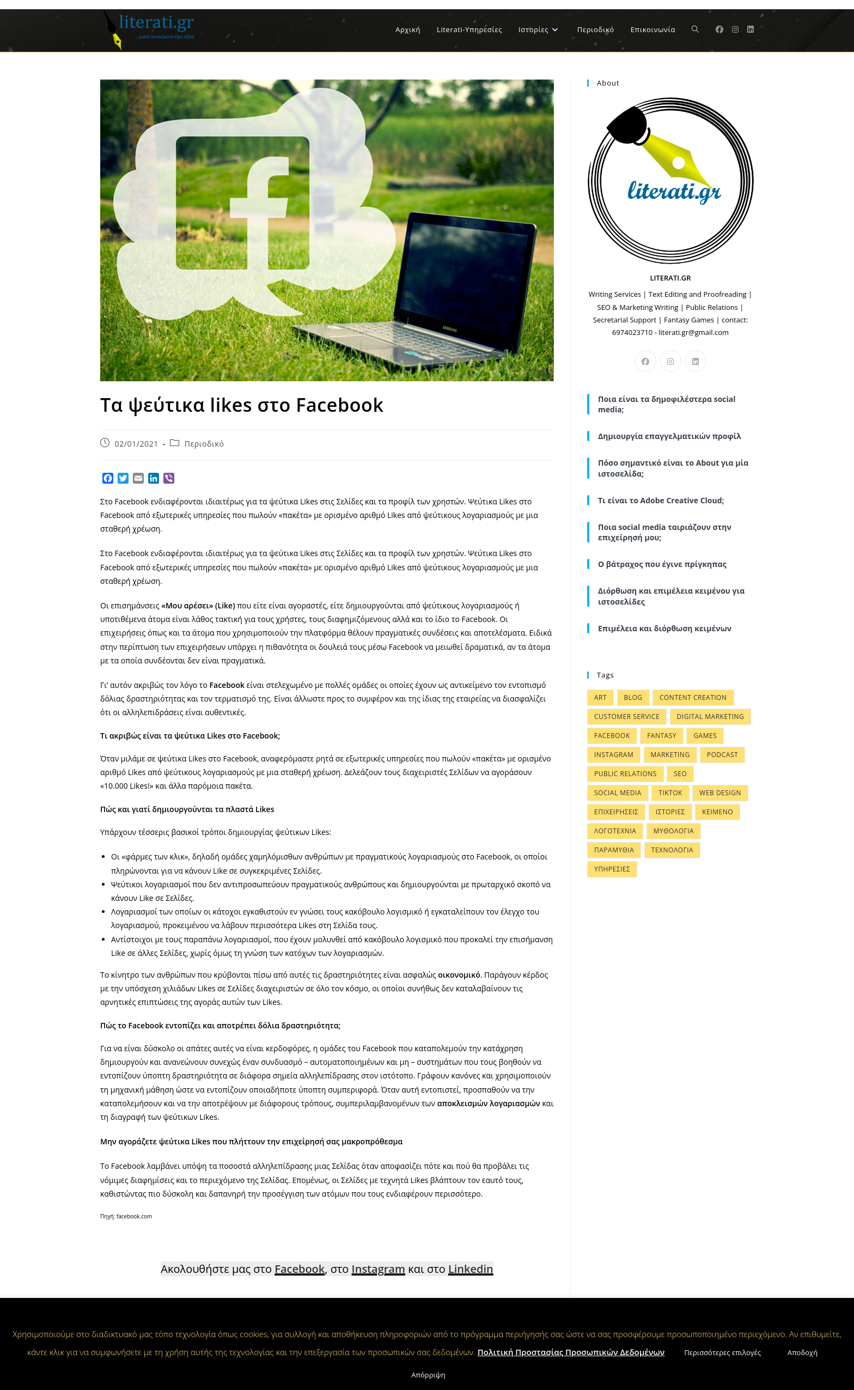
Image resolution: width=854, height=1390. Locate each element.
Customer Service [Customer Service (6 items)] (627, 716)
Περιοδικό (204, 443)
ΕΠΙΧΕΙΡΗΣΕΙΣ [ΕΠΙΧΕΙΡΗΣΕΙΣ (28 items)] (616, 811)
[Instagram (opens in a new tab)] (735, 29)
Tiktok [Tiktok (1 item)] (670, 792)
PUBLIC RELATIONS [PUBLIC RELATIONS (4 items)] (625, 773)
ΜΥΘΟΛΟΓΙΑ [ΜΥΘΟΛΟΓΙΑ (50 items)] (674, 831)
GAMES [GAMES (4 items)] (705, 735)
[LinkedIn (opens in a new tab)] (750, 29)
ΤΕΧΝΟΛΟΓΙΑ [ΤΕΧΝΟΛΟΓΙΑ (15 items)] (672, 850)
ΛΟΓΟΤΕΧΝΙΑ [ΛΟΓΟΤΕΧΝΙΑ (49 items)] (615, 831)
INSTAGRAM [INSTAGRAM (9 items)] (613, 754)
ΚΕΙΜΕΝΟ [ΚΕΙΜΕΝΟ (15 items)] (717, 811)
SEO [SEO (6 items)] (680, 773)
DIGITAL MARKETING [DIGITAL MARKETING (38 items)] (711, 716)
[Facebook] (645, 361)
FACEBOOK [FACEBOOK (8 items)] (612, 735)
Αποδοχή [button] (803, 1352)
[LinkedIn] (695, 361)
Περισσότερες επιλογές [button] (722, 1352)
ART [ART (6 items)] (600, 697)
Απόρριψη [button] (428, 1375)
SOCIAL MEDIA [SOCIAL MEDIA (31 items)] (618, 792)
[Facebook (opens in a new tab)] (719, 29)
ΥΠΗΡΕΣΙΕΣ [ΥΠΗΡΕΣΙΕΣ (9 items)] (612, 869)
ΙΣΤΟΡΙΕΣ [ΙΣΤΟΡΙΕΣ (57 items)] (670, 811)
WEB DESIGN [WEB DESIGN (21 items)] (720, 792)
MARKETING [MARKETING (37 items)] (670, 754)
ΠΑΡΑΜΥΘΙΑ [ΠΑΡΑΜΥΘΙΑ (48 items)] (614, 850)
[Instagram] (670, 361)
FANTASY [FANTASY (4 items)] (661, 735)
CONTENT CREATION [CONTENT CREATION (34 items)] (693, 697)
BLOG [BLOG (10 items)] (633, 697)
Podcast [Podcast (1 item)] (722, 754)
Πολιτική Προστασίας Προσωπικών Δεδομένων (571, 1351)
